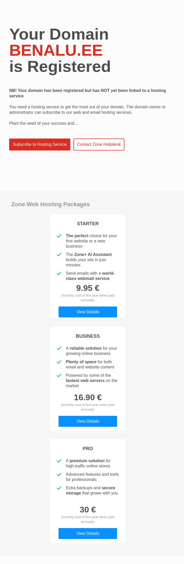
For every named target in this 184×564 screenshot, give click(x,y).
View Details (87, 312)
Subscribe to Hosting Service (39, 144)
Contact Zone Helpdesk (99, 144)
